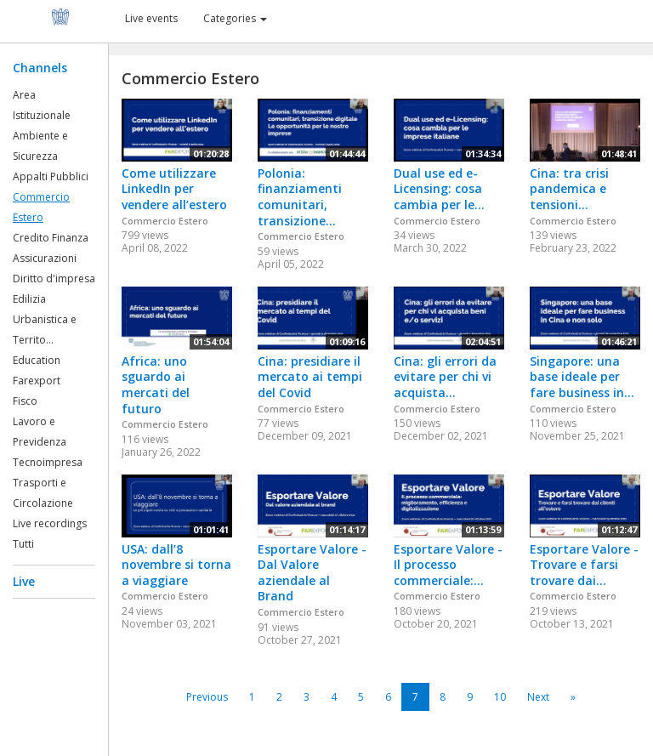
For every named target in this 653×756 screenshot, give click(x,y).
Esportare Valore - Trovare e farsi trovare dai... (584, 564)
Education (36, 360)
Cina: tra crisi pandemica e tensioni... (569, 189)
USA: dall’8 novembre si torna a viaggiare (176, 564)
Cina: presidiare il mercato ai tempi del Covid (310, 377)
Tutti (23, 544)
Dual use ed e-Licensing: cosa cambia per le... (439, 189)
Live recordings (50, 523)
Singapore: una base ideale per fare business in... (582, 377)
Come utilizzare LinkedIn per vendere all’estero (174, 189)
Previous (207, 697)
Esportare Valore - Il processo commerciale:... (448, 564)
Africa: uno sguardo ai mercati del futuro (156, 385)
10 (500, 697)
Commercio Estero (165, 220)
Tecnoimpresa (47, 462)
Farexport (36, 380)
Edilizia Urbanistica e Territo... (45, 319)
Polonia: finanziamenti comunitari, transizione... (300, 197)
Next (538, 697)
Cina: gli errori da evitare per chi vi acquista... (445, 377)
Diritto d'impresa (54, 278)
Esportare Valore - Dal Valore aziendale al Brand (312, 573)
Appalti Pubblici (50, 176)
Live (24, 581)
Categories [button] (235, 18)
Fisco (25, 401)
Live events (151, 18)
